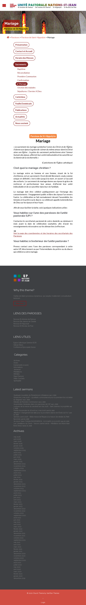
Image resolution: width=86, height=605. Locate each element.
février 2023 (18, 504)
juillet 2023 (18, 495)
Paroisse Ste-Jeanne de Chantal (24, 321)
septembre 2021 (20, 540)
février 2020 (18, 574)
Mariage (22, 84)
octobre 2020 (19, 558)
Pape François (19, 376)
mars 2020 (18, 571)
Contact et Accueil (23, 51)
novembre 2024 (19, 466)
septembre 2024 (20, 470)
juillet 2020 (18, 565)
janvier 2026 (18, 446)
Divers (16, 363)
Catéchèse (20, 97)
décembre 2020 (20, 553)
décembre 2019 (19, 578)
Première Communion (26, 76)
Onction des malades (26, 87)
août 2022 (17, 518)
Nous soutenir (21, 123)
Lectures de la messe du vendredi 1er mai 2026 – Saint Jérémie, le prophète (41, 406)
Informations (18, 367)
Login (43, 602)
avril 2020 (17, 569)
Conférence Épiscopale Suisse (24, 347)
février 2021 (18, 549)
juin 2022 (17, 520)
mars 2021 (17, 547)
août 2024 (17, 473)
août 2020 (17, 562)
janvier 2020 (18, 576)
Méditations (18, 372)
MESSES (16, 374)
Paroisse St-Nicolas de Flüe (23, 326)
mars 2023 (17, 502)
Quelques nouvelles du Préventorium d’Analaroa (31, 395)
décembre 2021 (19, 533)
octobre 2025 (19, 448)
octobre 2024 (19, 468)
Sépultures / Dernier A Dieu (29, 91)
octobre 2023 (19, 488)
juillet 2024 (18, 475)
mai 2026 (17, 437)
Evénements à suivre (21, 365)
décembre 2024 (19, 464)
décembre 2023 (19, 484)
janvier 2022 (18, 531)
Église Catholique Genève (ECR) (25, 343)
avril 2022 (17, 524)
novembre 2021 (19, 536)
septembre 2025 (20, 450)
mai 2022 (17, 522)
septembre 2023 (20, 491)
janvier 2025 (18, 461)
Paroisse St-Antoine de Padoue (24, 319)
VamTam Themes (53, 593)
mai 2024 (17, 477)
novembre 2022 (19, 511)
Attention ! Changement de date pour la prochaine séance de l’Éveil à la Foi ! (41, 413)
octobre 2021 (18, 538)
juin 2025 (17, 457)
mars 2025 (17, 459)
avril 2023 (17, 500)
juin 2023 (17, 497)
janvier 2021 (18, 551)
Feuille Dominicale (23, 103)
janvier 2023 (18, 506)
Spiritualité (17, 381)
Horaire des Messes (24, 58)
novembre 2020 (19, 556)
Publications (21, 110)
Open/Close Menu (4, 5)
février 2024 (18, 479)
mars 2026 (18, 441)
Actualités (20, 117)
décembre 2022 (19, 509)
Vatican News (18, 345)
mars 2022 (17, 527)
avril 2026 (17, 439)
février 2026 (18, 443)
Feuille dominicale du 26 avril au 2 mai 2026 (30, 410)
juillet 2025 (18, 455)
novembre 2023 (19, 486)
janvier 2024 (18, 482)
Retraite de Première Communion (26, 402)
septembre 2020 (20, 560)
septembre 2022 (20, 515)
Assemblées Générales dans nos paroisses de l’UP (32, 404)
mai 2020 (17, 567)
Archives (17, 360)
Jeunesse (17, 369)
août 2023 (17, 493)
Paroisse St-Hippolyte (21, 324)
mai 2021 (17, 542)
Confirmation (23, 80)
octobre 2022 (19, 513)
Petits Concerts (19, 378)
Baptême (21, 69)
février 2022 (18, 529)
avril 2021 (17, 545)
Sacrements (20, 64)
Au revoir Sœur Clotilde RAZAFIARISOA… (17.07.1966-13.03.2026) (37, 421)
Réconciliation (23, 73)
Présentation (21, 45)
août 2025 (17, 452)
